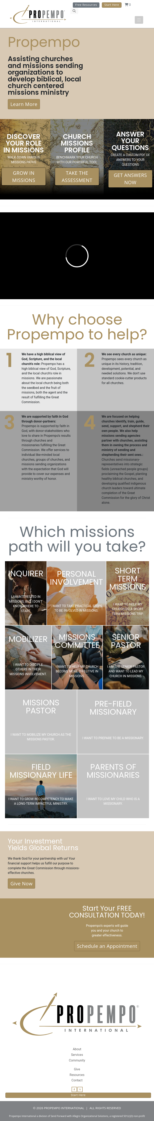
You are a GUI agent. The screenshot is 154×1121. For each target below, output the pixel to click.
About (77, 1049)
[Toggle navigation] (139, 20)
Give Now (21, 883)
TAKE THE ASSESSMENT (77, 176)
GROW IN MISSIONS (23, 176)
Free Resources (86, 5)
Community (77, 1060)
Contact (76, 1080)
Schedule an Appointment (107, 946)
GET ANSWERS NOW (130, 179)
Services (77, 1055)
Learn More (23, 104)
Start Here (111, 5)
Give (77, 1069)
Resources (77, 1075)
